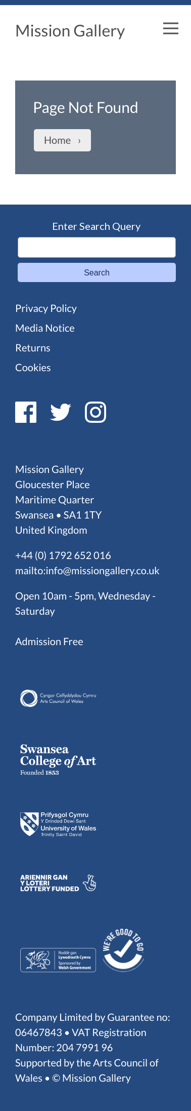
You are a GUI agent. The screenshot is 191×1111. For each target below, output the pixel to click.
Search (97, 272)
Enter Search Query (96, 226)
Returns (33, 348)
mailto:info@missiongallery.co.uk (87, 571)
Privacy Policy (46, 308)
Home (57, 140)
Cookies (33, 368)
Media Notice (45, 328)
